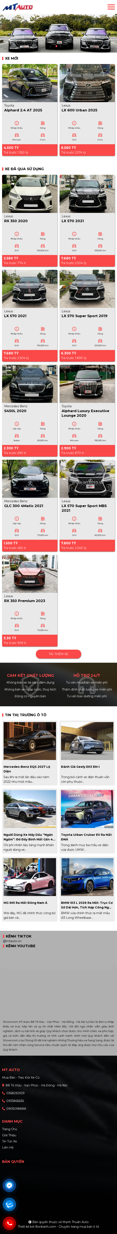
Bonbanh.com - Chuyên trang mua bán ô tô (67, 1227)
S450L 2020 (15, 411)
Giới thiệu (9, 1135)
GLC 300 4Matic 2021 (23, 506)
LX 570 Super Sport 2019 (84, 316)
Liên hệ (7, 1147)
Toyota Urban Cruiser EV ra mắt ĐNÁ (86, 837)
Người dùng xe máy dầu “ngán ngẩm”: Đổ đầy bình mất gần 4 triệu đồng (28, 837)
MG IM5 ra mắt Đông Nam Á (25, 903)
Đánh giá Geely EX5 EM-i (80, 767)
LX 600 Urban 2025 (79, 110)
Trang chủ (9, 1129)
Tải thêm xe (58, 654)
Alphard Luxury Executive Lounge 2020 (85, 413)
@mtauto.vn (12, 941)
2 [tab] (60, 46)
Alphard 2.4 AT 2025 (23, 110)
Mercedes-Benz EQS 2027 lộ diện (27, 769)
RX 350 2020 (16, 221)
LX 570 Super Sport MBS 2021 (84, 508)
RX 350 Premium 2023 (24, 601)
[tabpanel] (58, 26)
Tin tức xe (9, 1141)
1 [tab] (56, 46)
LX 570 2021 (73, 221)
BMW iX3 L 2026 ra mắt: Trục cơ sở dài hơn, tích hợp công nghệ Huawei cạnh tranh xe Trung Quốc (87, 905)
